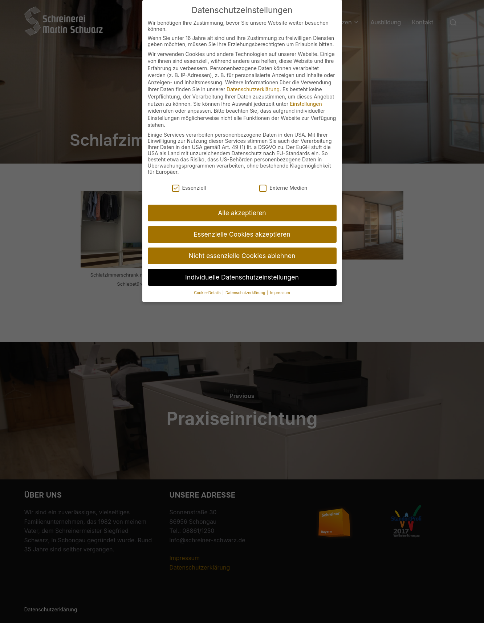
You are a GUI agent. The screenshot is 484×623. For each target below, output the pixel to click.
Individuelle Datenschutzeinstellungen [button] (242, 268)
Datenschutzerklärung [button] (245, 284)
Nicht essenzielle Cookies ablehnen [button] (242, 247)
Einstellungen (306, 95)
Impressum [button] (280, 284)
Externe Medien (283, 179)
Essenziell (189, 179)
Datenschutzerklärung (253, 80)
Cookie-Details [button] (207, 284)
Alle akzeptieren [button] (242, 204)
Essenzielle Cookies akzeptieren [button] (242, 225)
